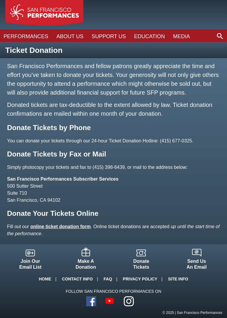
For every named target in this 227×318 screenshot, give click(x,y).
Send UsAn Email (197, 264)
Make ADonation (86, 264)
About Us (70, 36)
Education (149, 36)
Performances (26, 36)
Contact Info (77, 279)
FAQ (108, 279)
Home (45, 279)
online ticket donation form (60, 226)
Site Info (178, 279)
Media (181, 36)
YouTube (110, 301)
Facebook (91, 301)
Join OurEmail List (30, 264)
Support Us (109, 36)
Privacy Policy (140, 279)
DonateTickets (141, 264)
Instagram (128, 301)
